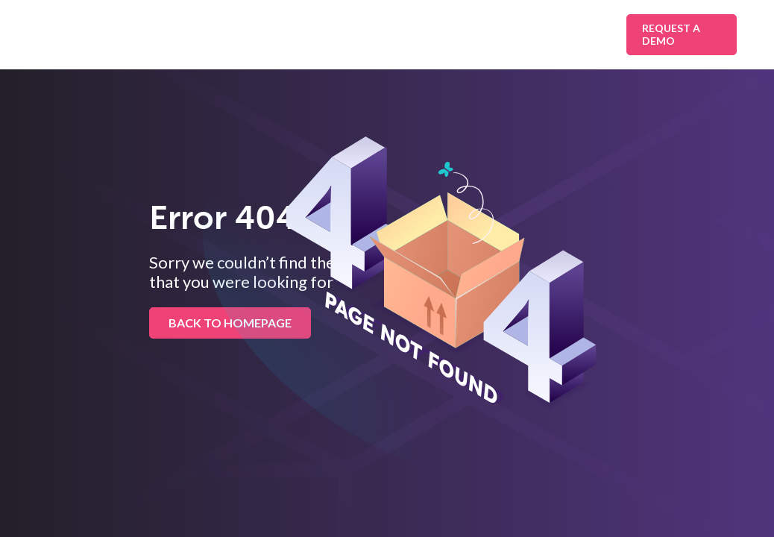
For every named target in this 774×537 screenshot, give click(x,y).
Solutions (231, 34)
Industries (321, 34)
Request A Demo (671, 34)
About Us (578, 34)
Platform (411, 34)
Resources (501, 34)
